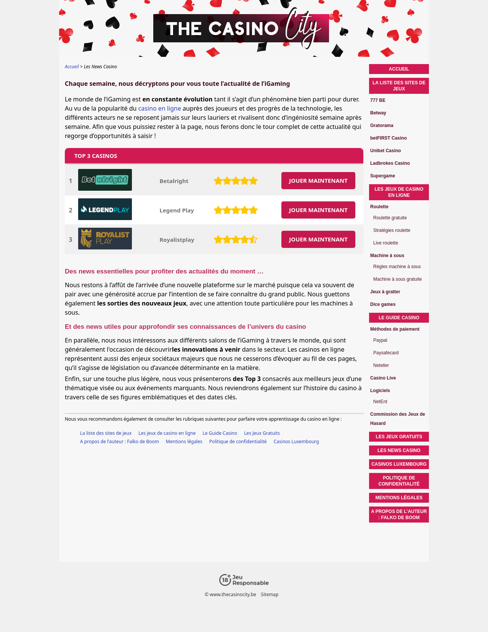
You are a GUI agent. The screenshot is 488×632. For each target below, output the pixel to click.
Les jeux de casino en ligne (167, 433)
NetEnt (380, 401)
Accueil (399, 69)
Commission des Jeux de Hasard (397, 419)
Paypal (380, 340)
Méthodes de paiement (394, 329)
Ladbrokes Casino (390, 163)
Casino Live (383, 378)
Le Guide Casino (219, 433)
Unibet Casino (385, 150)
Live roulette (385, 243)
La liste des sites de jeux (106, 433)
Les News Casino (399, 450)
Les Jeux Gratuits (262, 433)
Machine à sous (387, 255)
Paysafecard (386, 352)
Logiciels (380, 390)
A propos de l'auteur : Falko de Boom (119, 441)
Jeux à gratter (385, 291)
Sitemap (269, 594)
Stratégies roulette (391, 230)
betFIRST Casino (388, 138)
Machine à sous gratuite (397, 279)
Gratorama (381, 125)
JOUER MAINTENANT (318, 180)
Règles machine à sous (397, 266)
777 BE (377, 100)
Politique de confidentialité (238, 441)
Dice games (383, 304)
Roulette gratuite (390, 217)
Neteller (381, 365)
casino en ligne (159, 108)
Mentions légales (184, 441)
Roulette (379, 206)
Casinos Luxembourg (296, 441)
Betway (378, 113)
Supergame (382, 176)
